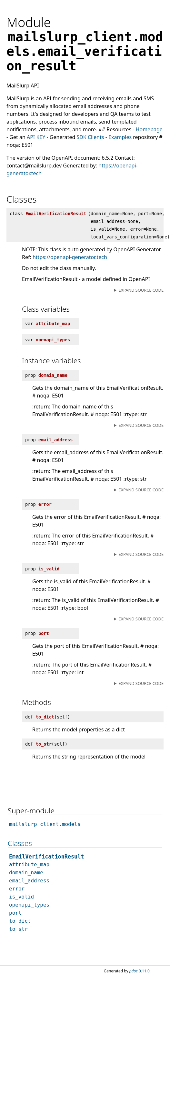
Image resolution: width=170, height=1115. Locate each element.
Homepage (149, 129)
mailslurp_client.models (45, 824)
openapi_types (29, 905)
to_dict (20, 921)
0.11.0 (139, 971)
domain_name (26, 872)
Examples (120, 137)
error (17, 889)
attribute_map (29, 864)
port (15, 913)
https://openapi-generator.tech (70, 257)
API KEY (36, 137)
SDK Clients (90, 137)
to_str (18, 929)
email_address (29, 881)
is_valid (21, 897)
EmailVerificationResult (46, 856)
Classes (20, 843)
